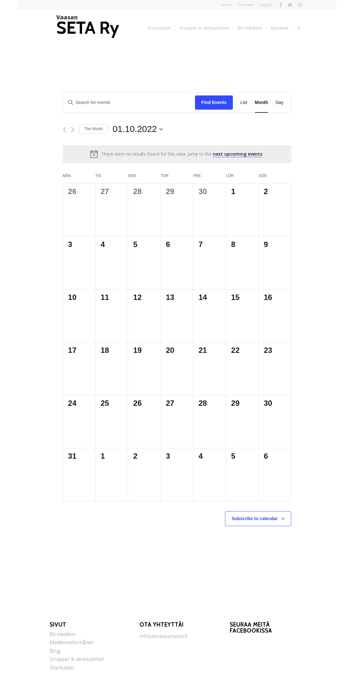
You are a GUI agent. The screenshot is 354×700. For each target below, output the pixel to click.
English (266, 4)
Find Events (213, 102)
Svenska (246, 4)
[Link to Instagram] (299, 4)
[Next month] (72, 130)
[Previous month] (64, 130)
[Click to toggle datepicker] (138, 129)
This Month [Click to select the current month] (93, 129)
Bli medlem (62, 634)
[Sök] (298, 28)
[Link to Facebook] (280, 4)
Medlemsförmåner (72, 642)
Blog (55, 650)
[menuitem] (227, 4)
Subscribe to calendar (255, 518)
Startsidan (62, 667)
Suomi (226, 4)
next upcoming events (237, 154)
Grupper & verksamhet (77, 659)
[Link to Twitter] (290, 4)
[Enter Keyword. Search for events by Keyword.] (129, 102)
